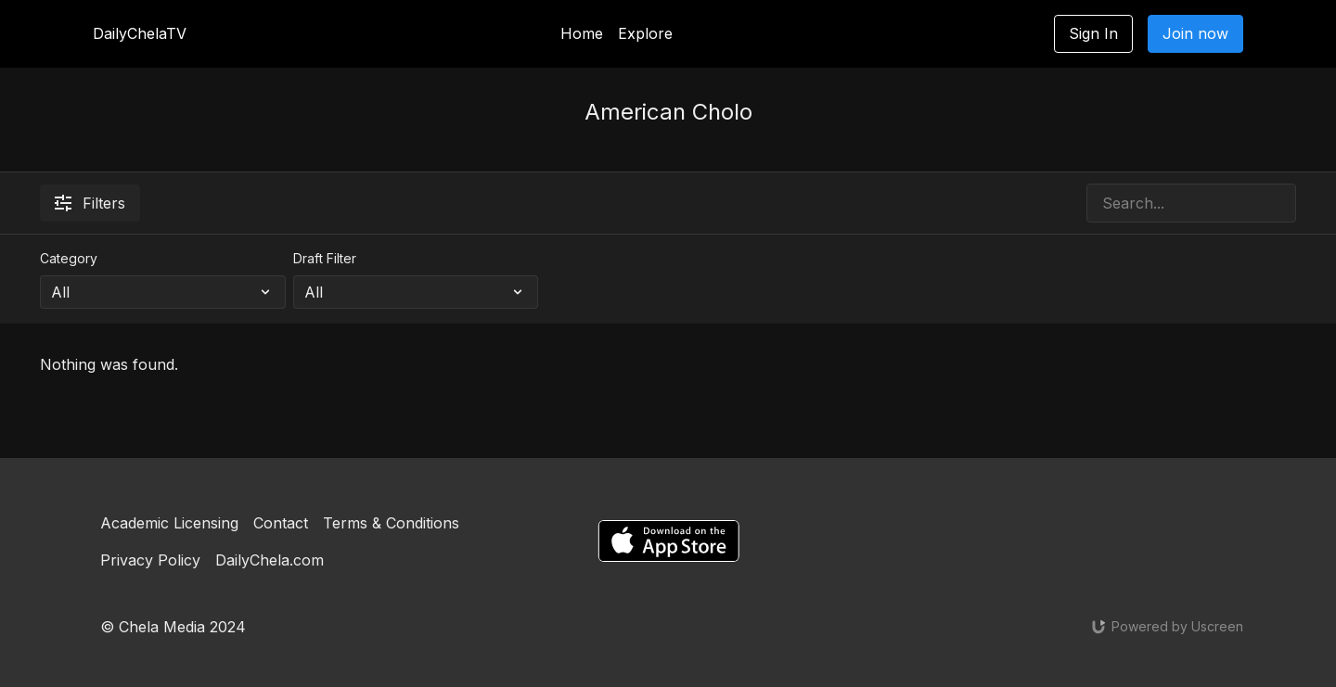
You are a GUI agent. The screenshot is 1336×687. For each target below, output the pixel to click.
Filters (90, 203)
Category (68, 258)
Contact (280, 523)
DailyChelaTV (139, 33)
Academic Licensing (169, 523)
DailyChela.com (269, 560)
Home (581, 33)
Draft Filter (324, 258)
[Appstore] (668, 541)
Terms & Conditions (391, 523)
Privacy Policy (150, 560)
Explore (645, 33)
